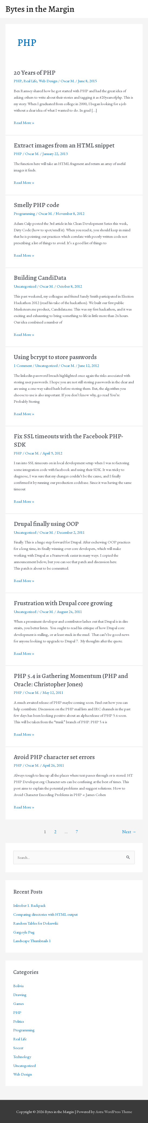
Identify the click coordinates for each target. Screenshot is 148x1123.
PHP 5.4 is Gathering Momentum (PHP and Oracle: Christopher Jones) (71, 679)
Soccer (18, 1047)
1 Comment (23, 365)
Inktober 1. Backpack (29, 905)
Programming (24, 213)
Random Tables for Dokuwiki (35, 923)
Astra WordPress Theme (114, 1111)
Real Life (30, 80)
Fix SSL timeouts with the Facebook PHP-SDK (68, 440)
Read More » (24, 122)
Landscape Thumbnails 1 (32, 940)
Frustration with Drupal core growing (63, 603)
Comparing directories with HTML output (45, 914)
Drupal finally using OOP (46, 523)
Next (129, 832)
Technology (22, 1056)
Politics (18, 1021)
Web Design (48, 80)
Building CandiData (40, 277)
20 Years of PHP (34, 72)
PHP (18, 80)
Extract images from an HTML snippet (64, 145)
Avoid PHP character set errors (54, 757)
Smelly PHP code (36, 205)
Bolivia (18, 985)
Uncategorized (25, 286)
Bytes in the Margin (39, 9)
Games (18, 1003)
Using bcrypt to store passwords (55, 357)
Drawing (20, 994)
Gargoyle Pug (24, 932)
